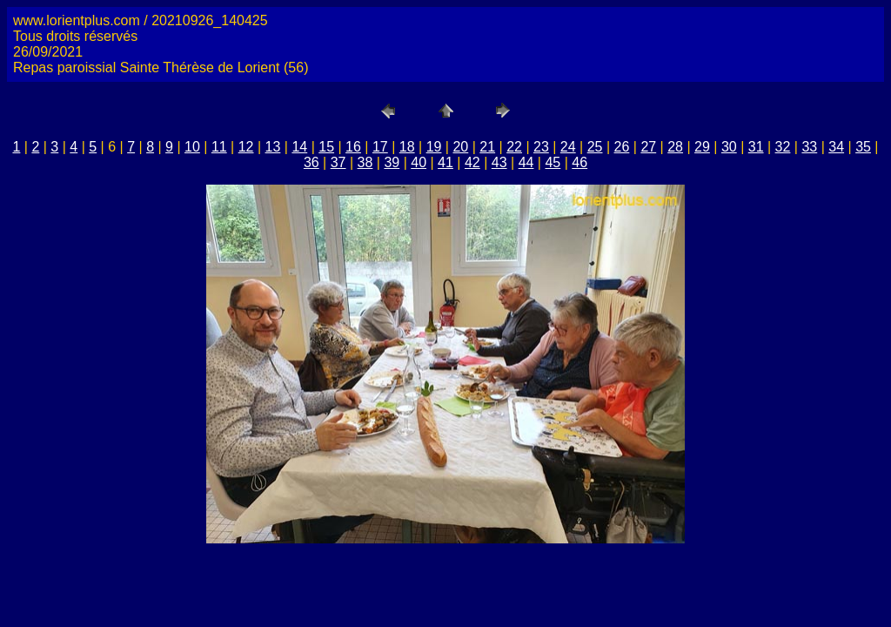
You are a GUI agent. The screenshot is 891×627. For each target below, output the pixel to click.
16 (353, 146)
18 (407, 146)
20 (460, 146)
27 (648, 146)
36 (311, 162)
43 (499, 162)
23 (541, 146)
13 (273, 146)
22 (514, 146)
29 (702, 146)
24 (568, 146)
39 (391, 162)
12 (246, 146)
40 (418, 162)
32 (783, 146)
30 (729, 146)
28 (675, 146)
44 (526, 162)
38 (365, 162)
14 (299, 146)
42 (472, 162)
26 (622, 146)
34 (836, 146)
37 (338, 162)
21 (487, 146)
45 (552, 162)
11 (219, 146)
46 (579, 162)
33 (809, 146)
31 (756, 146)
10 (192, 146)
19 (434, 146)
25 (595, 146)
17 (380, 146)
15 (326, 146)
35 (863, 146)
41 (445, 162)
